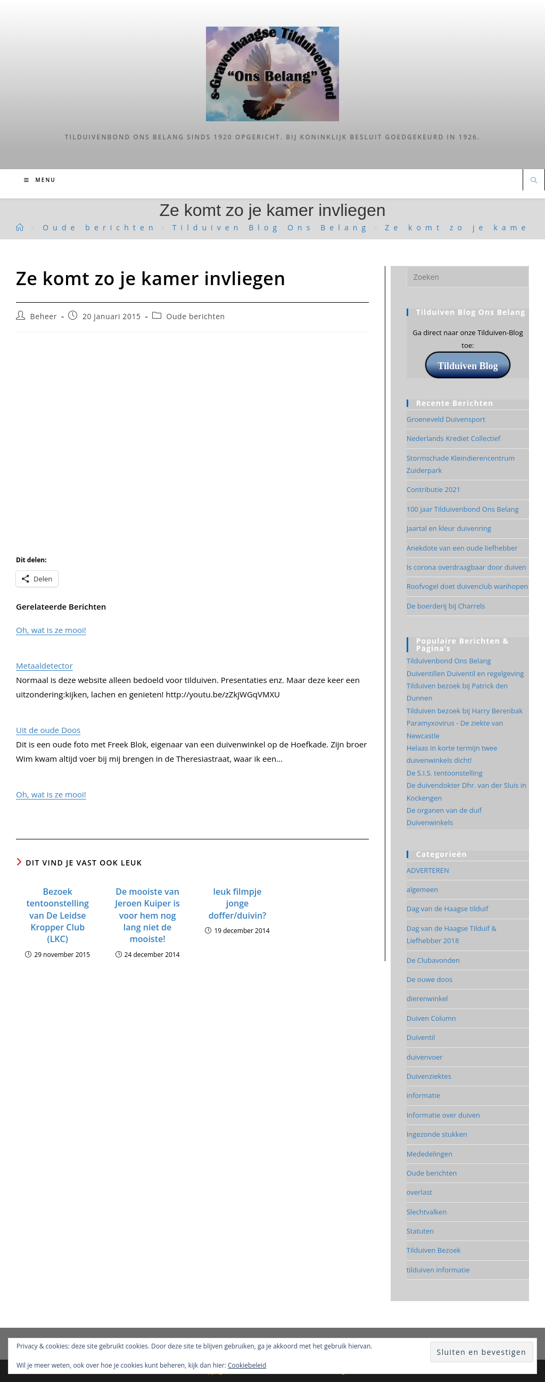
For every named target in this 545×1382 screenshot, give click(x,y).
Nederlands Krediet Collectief (453, 438)
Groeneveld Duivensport (446, 419)
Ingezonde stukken (437, 1134)
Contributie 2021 (433, 489)
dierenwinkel (427, 998)
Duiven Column (431, 1018)
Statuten (420, 1231)
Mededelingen (429, 1154)
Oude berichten (195, 316)
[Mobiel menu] (40, 180)
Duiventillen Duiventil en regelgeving (465, 673)
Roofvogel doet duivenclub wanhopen (468, 586)
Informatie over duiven (443, 1115)
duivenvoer (425, 1057)
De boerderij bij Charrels (446, 606)
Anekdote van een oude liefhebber (462, 548)
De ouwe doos (429, 979)
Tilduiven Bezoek (434, 1250)
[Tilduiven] (22, 227)
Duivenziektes (429, 1076)
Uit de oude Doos (48, 730)
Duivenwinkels (430, 822)
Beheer (43, 316)
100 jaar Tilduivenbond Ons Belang (463, 509)
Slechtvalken (427, 1212)
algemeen (422, 889)
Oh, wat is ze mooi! (51, 630)
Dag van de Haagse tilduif (448, 908)
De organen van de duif (444, 810)
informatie (423, 1095)
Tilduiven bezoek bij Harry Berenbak (465, 710)
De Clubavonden (433, 960)
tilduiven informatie (438, 1270)
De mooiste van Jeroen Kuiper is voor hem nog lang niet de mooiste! (147, 915)
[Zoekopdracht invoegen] (468, 276)
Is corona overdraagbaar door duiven (466, 567)
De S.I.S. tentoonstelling (445, 773)
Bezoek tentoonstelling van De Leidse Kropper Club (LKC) (57, 915)
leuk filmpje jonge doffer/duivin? (238, 903)
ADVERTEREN (428, 870)
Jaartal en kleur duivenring (449, 528)
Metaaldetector (44, 665)
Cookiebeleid (247, 1365)
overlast (419, 1192)
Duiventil (421, 1037)
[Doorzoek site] (533, 181)
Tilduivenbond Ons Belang (449, 660)
